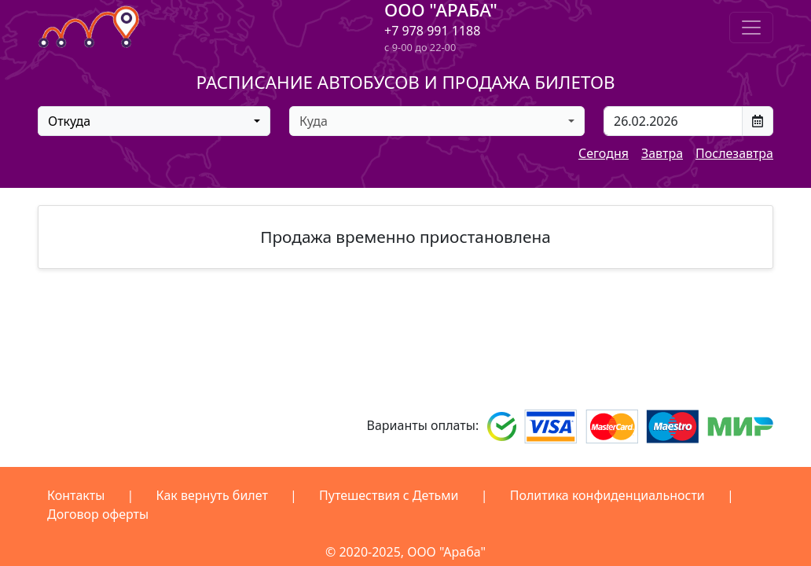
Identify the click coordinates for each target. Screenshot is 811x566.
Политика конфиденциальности (607, 495)
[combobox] (154, 121)
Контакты (76, 495)
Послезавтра (734, 153)
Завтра (662, 153)
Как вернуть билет (212, 495)
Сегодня (603, 153)
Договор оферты (98, 514)
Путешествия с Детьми (389, 495)
